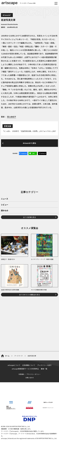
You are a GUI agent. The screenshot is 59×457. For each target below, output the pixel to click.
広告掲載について (28, 365)
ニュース (4, 199)
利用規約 (21, 374)
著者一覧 (44, 369)
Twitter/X (43, 153)
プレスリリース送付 (44, 365)
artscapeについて (14, 365)
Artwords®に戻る (29, 143)
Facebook (24, 153)
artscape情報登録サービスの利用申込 (25, 369)
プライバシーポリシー (34, 374)
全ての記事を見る (29, 217)
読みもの (4, 211)
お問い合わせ (29, 378)
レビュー (4, 205)
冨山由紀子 (11, 116)
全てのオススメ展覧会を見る (29, 294)
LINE (33, 153)
